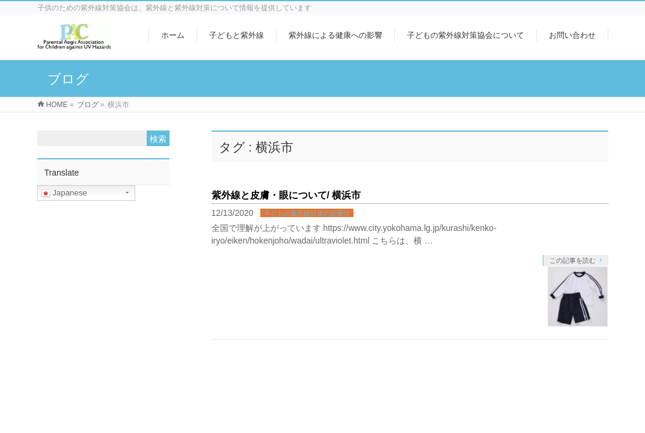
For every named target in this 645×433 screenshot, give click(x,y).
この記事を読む (572, 260)
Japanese (64, 193)
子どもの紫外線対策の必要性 (307, 213)
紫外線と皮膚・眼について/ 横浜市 (286, 195)
